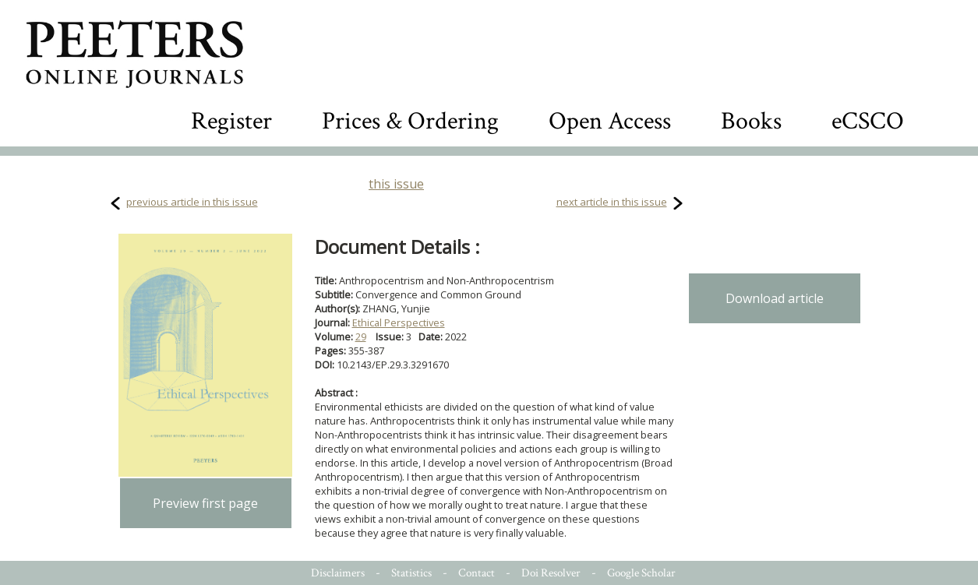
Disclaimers (338, 573)
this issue (396, 183)
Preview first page (205, 503)
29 (360, 337)
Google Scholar (641, 573)
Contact (476, 573)
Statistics (411, 573)
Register (231, 121)
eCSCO (867, 121)
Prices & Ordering (410, 121)
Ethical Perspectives (398, 322)
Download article (775, 298)
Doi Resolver (551, 573)
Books (751, 121)
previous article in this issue (192, 202)
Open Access (610, 121)
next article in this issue (611, 202)
